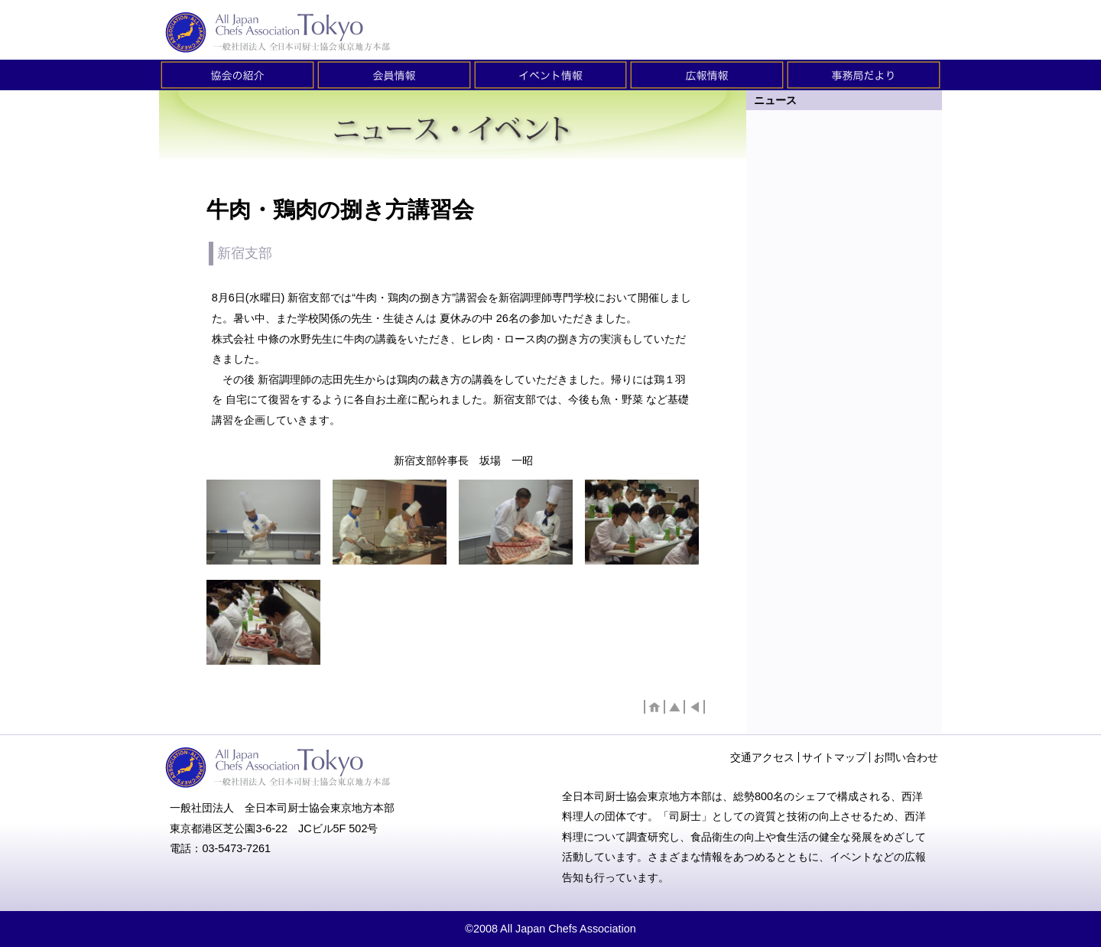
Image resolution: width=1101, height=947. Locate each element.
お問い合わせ (906, 757)
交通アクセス (762, 757)
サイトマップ (834, 757)
